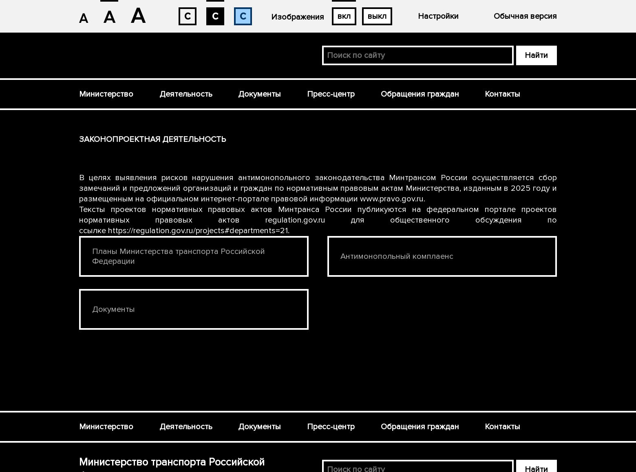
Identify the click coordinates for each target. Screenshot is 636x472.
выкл (377, 16)
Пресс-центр (331, 94)
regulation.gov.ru (295, 220)
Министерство (106, 94)
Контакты (502, 94)
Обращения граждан (420, 94)
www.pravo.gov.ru (392, 199)
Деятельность (185, 94)
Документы (259, 94)
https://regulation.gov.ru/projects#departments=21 (198, 231)
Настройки (438, 16)
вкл (344, 16)
